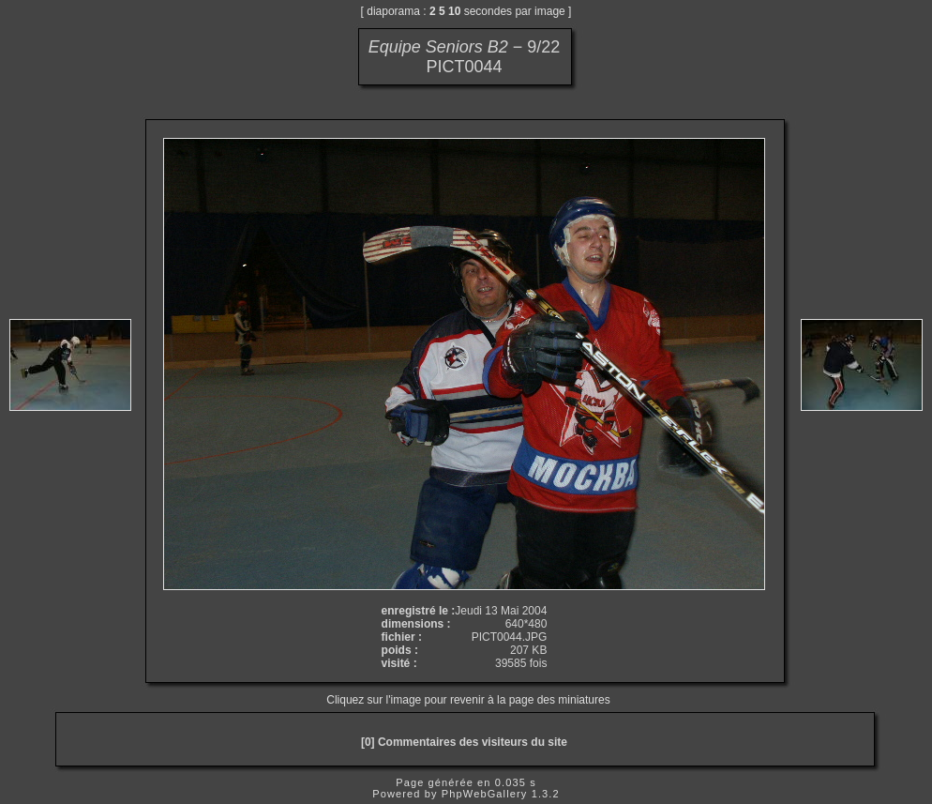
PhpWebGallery (485, 793)
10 (454, 11)
